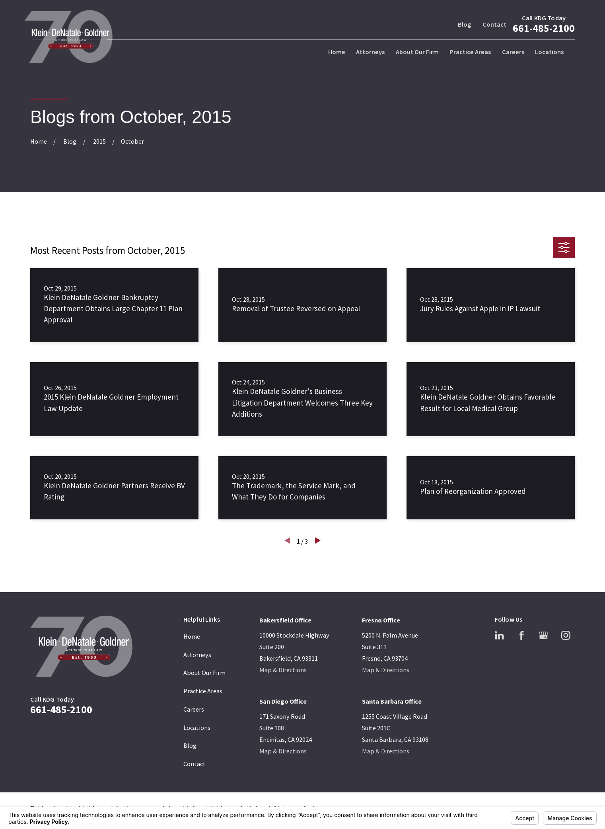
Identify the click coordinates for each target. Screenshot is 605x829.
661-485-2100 (544, 28)
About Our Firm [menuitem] (417, 52)
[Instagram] (565, 635)
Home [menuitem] (336, 52)
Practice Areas (202, 691)
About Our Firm (204, 673)
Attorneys (197, 655)
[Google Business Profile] (543, 635)
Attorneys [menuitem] (370, 52)
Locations (196, 727)
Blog (464, 24)
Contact (494, 24)
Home (191, 636)
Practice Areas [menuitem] (470, 52)
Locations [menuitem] (549, 52)
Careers (193, 709)
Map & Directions (283, 670)
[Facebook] (521, 635)
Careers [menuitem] (513, 52)
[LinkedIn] (499, 635)
